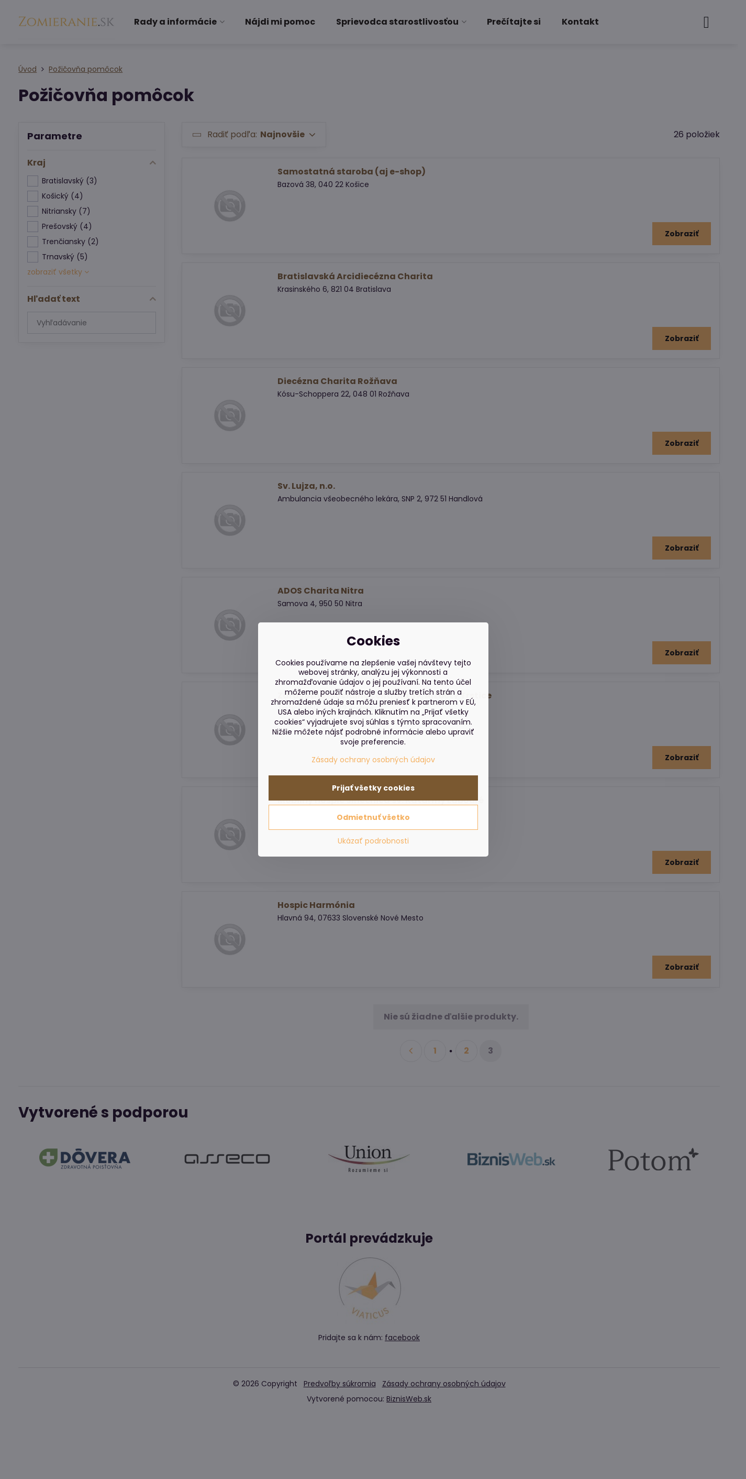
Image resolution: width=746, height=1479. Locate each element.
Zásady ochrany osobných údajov (373, 759)
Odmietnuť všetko (373, 817)
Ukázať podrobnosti (373, 841)
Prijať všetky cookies (373, 788)
